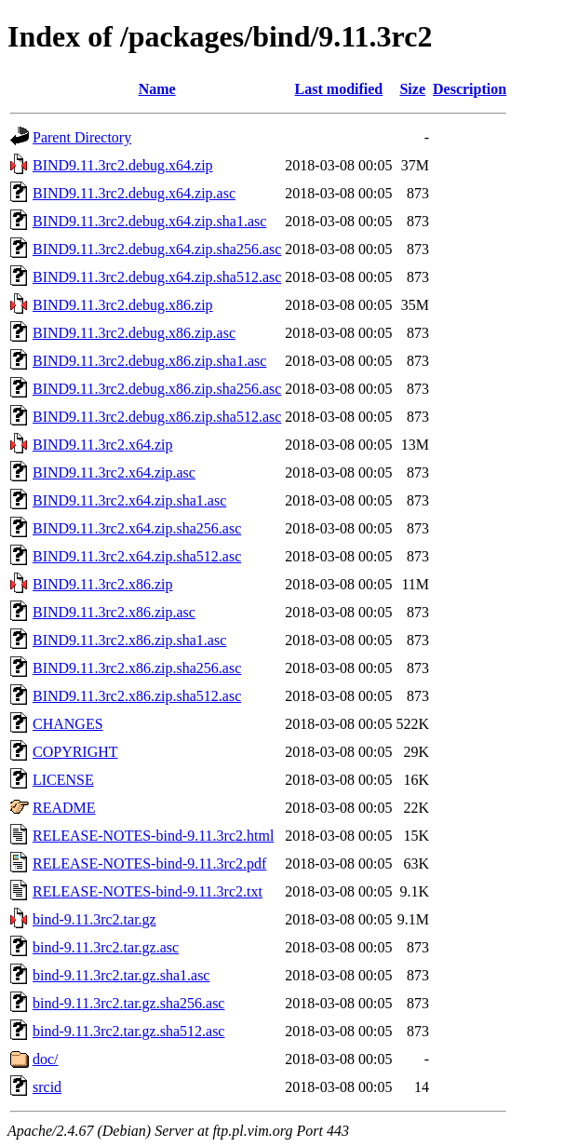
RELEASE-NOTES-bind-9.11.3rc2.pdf (149, 863)
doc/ (46, 1059)
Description (469, 89)
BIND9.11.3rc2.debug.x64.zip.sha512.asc (157, 277)
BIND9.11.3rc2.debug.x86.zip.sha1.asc (149, 361)
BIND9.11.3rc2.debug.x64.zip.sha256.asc (157, 249)
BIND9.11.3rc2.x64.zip (103, 444)
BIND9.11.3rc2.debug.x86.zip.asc (134, 333)
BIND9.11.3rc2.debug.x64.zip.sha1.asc (149, 221)
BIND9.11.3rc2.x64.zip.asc (114, 472)
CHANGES (68, 724)
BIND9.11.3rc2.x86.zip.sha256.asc (137, 668)
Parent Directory (82, 137)
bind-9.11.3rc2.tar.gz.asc (106, 947)
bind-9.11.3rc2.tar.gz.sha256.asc (128, 1003)
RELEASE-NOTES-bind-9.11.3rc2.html (153, 835)
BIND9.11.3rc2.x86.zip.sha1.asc (129, 640)
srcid (47, 1087)
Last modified (339, 89)
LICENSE (63, 780)
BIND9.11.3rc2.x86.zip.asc (114, 612)
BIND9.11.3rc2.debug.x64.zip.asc (134, 193)
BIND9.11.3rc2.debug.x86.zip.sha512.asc (157, 417)
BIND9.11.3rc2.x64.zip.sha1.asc (129, 500)
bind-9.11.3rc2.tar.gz (94, 919)
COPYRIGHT (75, 752)
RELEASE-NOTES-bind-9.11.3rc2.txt (147, 891)
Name (157, 89)
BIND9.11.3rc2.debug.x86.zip (123, 305)
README (64, 808)
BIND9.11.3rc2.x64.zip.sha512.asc (137, 556)
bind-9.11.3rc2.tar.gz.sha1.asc (121, 975)
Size (412, 89)
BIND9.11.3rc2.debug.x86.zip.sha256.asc (157, 389)
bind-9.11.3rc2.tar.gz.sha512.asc (128, 1031)
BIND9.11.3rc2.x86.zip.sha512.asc (137, 696)
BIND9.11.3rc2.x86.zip (103, 584)
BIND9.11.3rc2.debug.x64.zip (123, 165)
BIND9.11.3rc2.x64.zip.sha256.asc (137, 528)
